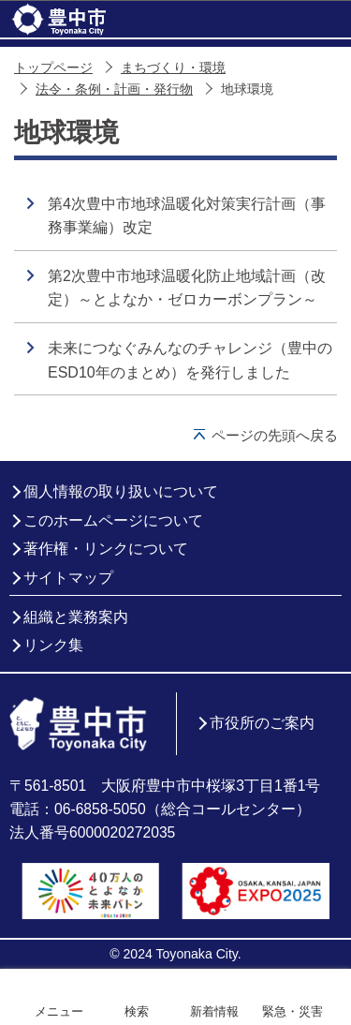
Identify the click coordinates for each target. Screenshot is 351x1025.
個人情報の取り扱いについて (120, 491)
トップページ (53, 68)
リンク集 (53, 645)
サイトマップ (68, 578)
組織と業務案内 (75, 617)
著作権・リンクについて (105, 549)
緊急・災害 (292, 1011)
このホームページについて (113, 520)
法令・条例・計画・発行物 (114, 89)
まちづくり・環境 (173, 68)
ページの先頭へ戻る (275, 435)
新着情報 (214, 1011)
